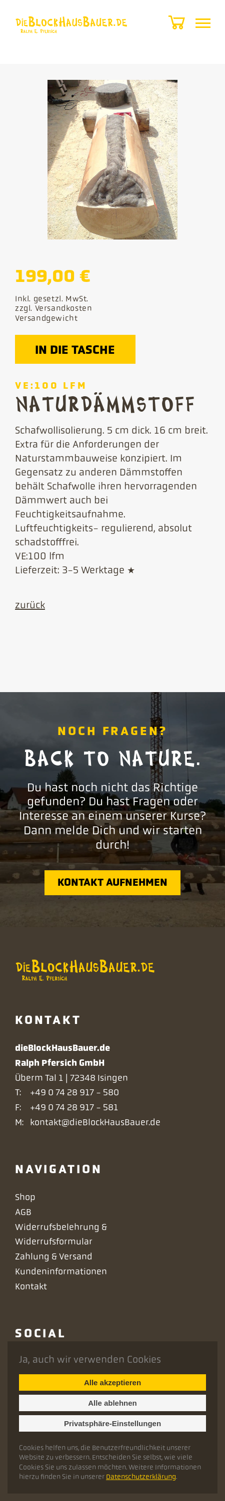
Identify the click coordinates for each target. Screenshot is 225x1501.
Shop (26, 1197)
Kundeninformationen (62, 1271)
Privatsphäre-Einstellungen (112, 1423)
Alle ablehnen (112, 1403)
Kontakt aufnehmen (113, 882)
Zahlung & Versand (55, 1256)
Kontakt (32, 1286)
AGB (24, 1212)
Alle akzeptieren (112, 1382)
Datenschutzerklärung (141, 1477)
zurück (31, 605)
